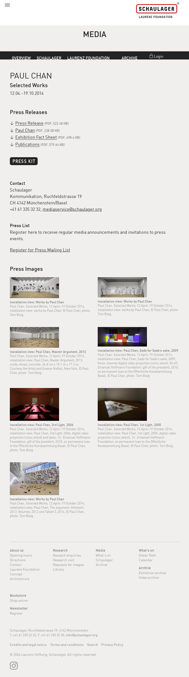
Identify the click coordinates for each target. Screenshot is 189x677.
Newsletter (19, 608)
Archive (130, 58)
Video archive (149, 577)
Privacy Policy (112, 644)
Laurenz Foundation (88, 58)
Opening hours (21, 555)
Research (60, 550)
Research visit (63, 560)
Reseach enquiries (67, 555)
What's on (103, 555)
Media (100, 550)
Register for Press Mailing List (40, 249)
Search (92, 644)
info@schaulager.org (82, 635)
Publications (27, 144)
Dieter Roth (147, 555)
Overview (21, 58)
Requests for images (68, 564)
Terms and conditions (67, 644)
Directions (18, 560)
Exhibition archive (152, 573)
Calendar (146, 560)
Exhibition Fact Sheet (36, 137)
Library (58, 569)
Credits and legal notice (28, 644)
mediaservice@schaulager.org (72, 209)
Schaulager (49, 58)
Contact (16, 564)
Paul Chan (25, 130)
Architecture (19, 579)
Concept (16, 574)
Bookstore (18, 595)
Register (16, 613)
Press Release (29, 123)
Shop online (19, 600)
